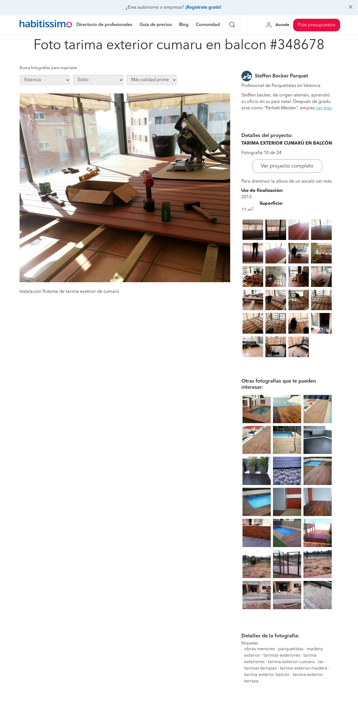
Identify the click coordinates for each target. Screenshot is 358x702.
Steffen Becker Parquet (281, 76)
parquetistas (290, 649)
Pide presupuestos (316, 25)
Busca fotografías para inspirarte (48, 68)
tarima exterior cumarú (291, 662)
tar (321, 662)
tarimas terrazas (260, 668)
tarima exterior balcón (266, 675)
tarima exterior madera (303, 668)
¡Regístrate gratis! (203, 7)
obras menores (259, 649)
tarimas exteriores (281, 655)
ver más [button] (324, 108)
